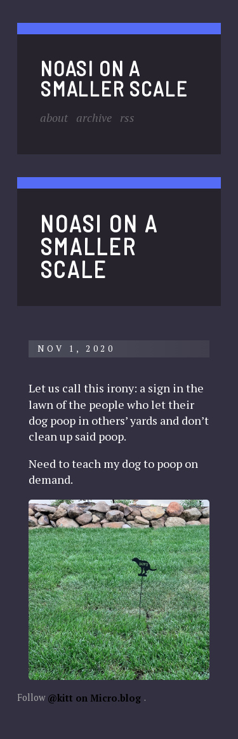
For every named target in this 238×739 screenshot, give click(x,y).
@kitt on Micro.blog (94, 697)
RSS (127, 117)
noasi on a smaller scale (113, 77)
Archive (94, 117)
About (54, 117)
